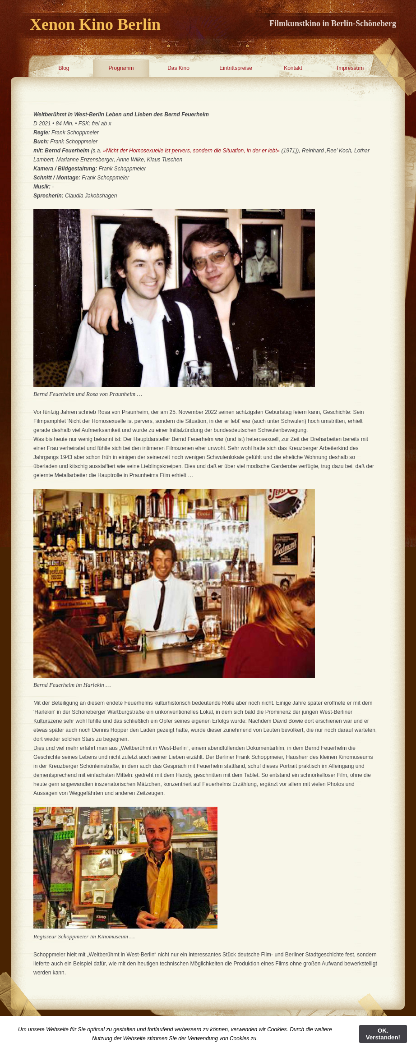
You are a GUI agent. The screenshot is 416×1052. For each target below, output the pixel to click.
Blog (63, 68)
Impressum (350, 68)
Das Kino (178, 68)
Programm (121, 68)
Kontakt (293, 68)
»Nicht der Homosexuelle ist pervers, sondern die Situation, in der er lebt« (191, 150)
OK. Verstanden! (383, 1034)
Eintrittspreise (235, 68)
